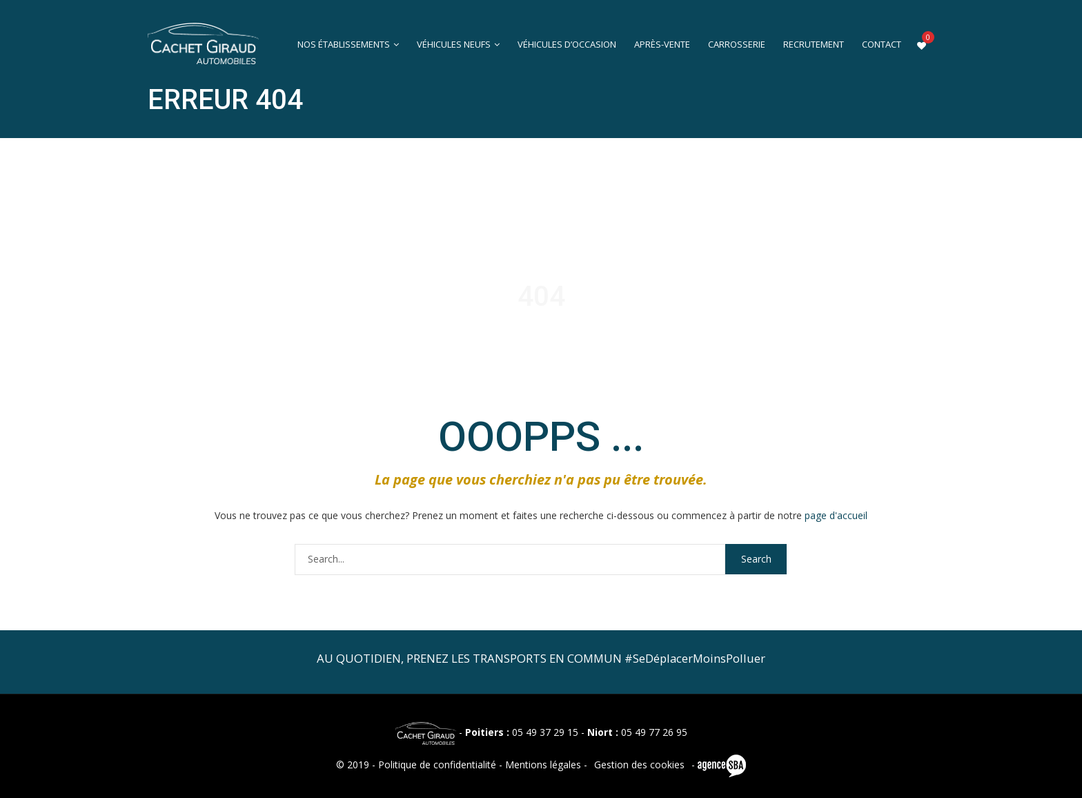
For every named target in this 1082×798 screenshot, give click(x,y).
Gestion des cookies (639, 764)
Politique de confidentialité (437, 764)
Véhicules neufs (454, 44)
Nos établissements (343, 44)
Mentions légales (543, 764)
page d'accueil (836, 515)
